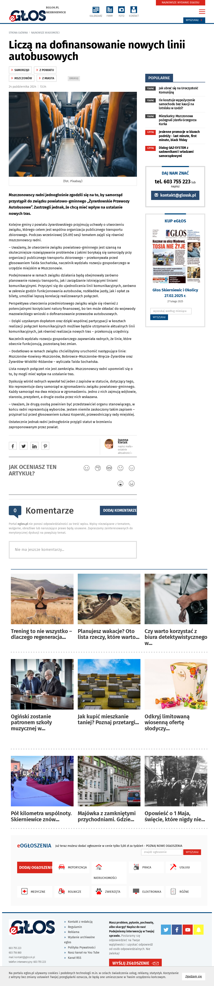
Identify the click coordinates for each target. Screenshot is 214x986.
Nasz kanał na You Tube (83, 952)
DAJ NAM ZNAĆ (175, 173)
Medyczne (32, 891)
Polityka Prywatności (82, 947)
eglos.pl (52, 7)
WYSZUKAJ (159, 317)
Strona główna (18, 32)
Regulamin (75, 927)
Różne (178, 891)
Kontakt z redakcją (80, 922)
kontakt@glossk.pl (175, 195)
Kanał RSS (74, 958)
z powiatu (45, 70)
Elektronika (146, 891)
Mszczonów (21, 78)
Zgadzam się (195, 976)
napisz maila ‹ (125, 446)
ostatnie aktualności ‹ (125, 451)
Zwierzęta (107, 891)
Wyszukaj (194, 20)
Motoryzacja (71, 867)
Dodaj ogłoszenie (35, 867)
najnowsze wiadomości (45, 32)
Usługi (179, 867)
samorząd (20, 70)
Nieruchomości (105, 871)
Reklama (73, 932)
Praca (141, 867)
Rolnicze (68, 891)
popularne (159, 77)
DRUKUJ (74, 78)
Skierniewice (56, 12)
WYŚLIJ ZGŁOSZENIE (130, 963)
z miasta (46, 78)
